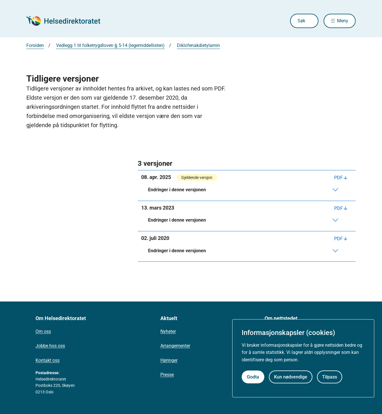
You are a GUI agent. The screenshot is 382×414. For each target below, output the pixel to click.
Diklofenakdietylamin (198, 45)
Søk (301, 20)
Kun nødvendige (290, 377)
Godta (253, 377)
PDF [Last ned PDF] (338, 177)
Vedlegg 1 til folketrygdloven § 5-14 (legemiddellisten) (110, 45)
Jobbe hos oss (50, 345)
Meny (342, 20)
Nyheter (168, 331)
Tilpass (329, 377)
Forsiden (35, 45)
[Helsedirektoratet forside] (67, 21)
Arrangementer (175, 345)
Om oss (43, 331)
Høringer (169, 360)
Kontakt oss (48, 360)
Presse (167, 374)
